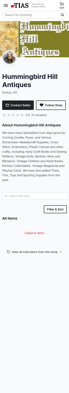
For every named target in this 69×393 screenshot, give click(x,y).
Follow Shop (50, 105)
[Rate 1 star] (4, 115)
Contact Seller (17, 105)
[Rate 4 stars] (17, 115)
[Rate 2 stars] (9, 115)
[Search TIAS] (62, 14)
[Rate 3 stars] (13, 115)
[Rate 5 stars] (22, 115)
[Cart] (62, 5)
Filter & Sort (55, 209)
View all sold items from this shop (34, 252)
